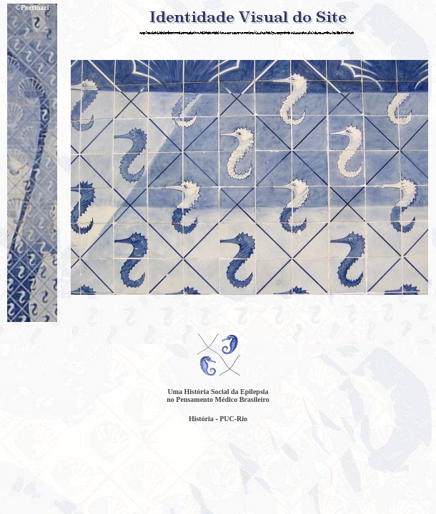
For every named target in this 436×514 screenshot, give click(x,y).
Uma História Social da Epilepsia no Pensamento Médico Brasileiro (218, 395)
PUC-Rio (233, 419)
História (201, 419)
